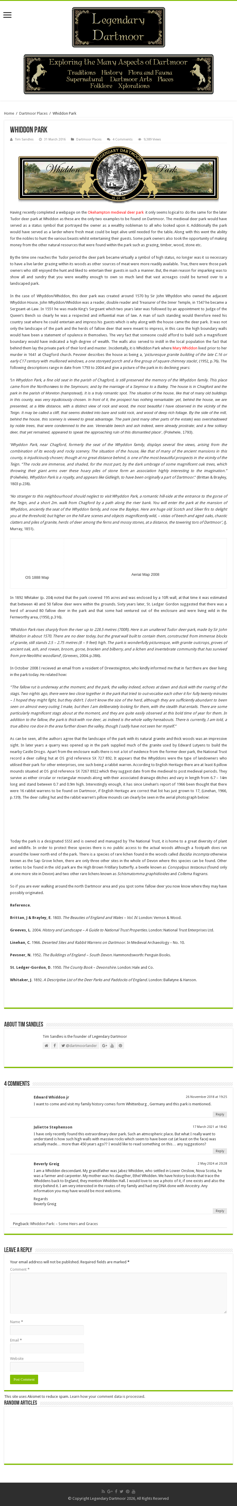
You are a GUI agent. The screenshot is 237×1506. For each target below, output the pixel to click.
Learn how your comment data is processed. (107, 1396)
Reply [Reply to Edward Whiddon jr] (220, 1114)
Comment (20, 1269)
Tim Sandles (24, 139)
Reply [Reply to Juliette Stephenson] (220, 1151)
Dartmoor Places (33, 113)
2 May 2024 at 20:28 (212, 1164)
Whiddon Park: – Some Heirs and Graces (64, 1224)
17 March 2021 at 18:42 (210, 1127)
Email (16, 1340)
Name (16, 1322)
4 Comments (123, 139)
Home (9, 113)
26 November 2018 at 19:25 (206, 1097)
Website (17, 1358)
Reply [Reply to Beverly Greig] (220, 1211)
